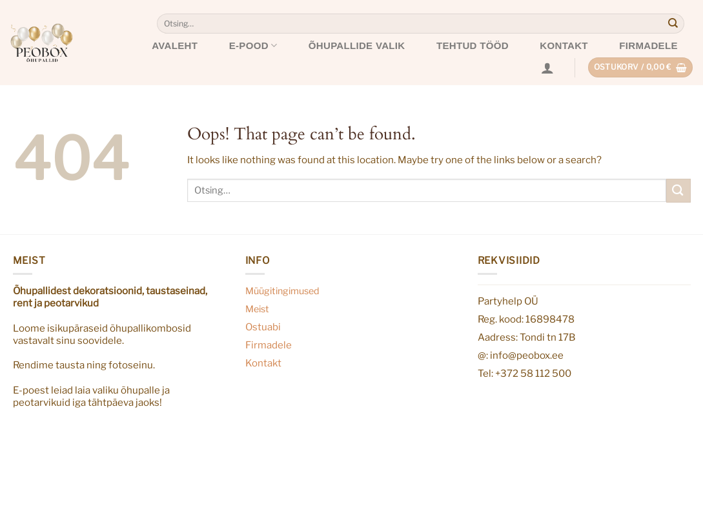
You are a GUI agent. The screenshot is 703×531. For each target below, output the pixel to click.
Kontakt (563, 45)
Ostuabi (263, 327)
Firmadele (648, 45)
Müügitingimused (282, 291)
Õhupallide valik (357, 45)
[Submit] (673, 24)
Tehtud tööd (472, 45)
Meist (257, 309)
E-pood (253, 45)
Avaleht (175, 45)
